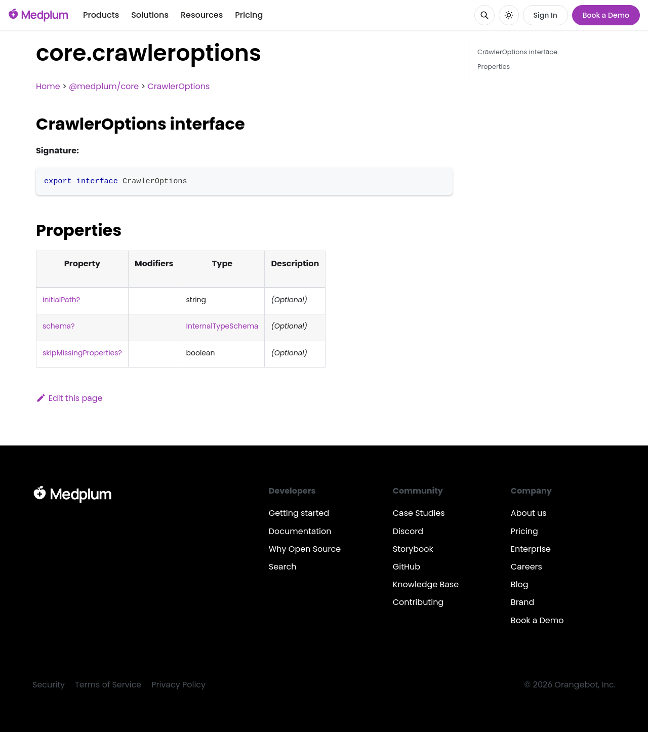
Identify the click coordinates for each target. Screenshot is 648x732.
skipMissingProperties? (82, 353)
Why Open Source (305, 549)
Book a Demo (606, 15)
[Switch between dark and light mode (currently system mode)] (509, 15)
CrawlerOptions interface (517, 52)
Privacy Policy (178, 684)
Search (283, 567)
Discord (408, 531)
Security (48, 684)
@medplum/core (104, 86)
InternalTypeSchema (222, 326)
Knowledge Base (426, 584)
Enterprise (531, 549)
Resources (202, 15)
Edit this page (69, 398)
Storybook (413, 549)
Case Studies (419, 513)
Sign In (545, 15)
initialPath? (61, 300)
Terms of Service (108, 684)
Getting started (299, 513)
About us (529, 513)
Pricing (249, 15)
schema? (59, 326)
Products (101, 15)
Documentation (300, 531)
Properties (493, 66)
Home (48, 86)
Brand (522, 602)
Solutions (150, 15)
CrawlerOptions (178, 86)
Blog (520, 584)
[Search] (484, 15)
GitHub (406, 567)
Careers (526, 567)
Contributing (418, 602)
